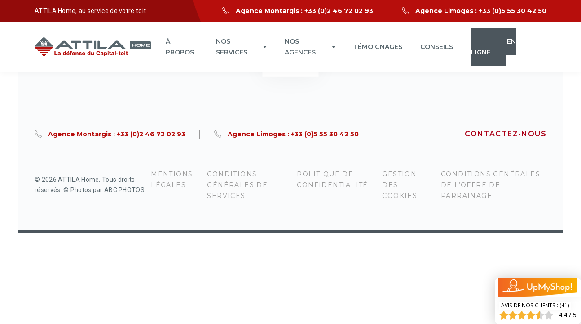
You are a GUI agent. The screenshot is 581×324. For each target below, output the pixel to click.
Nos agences (300, 46)
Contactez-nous (505, 134)
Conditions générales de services (237, 185)
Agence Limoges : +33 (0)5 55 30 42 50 (480, 11)
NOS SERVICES (231, 46)
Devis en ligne (493, 46)
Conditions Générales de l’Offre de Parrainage (490, 185)
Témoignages (377, 47)
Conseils (436, 47)
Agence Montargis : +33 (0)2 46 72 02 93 (304, 11)
